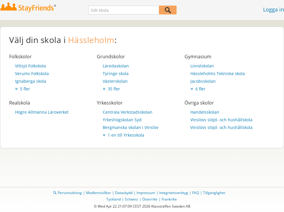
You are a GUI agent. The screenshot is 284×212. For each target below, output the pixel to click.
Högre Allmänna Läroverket (42, 112)
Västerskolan (115, 81)
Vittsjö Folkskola (30, 66)
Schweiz (131, 199)
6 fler (197, 89)
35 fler (111, 89)
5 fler (22, 89)
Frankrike (169, 199)
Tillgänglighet (214, 192)
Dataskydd (123, 192)
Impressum (146, 192)
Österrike (149, 199)
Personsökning (70, 192)
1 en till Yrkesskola (123, 135)
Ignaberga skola (30, 81)
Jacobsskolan (203, 81)
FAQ (195, 192)
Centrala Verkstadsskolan (127, 112)
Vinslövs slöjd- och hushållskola (221, 119)
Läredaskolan (116, 66)
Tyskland (113, 199)
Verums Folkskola (32, 73)
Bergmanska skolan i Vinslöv (130, 127)
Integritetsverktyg (173, 192)
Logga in (273, 9)
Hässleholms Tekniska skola (217, 73)
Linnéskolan (202, 66)
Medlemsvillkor (98, 192)
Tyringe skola (116, 73)
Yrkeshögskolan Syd (122, 119)
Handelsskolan (204, 112)
